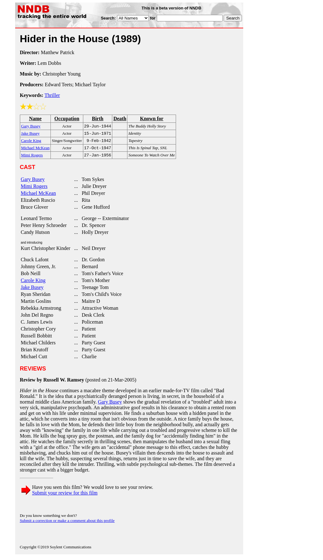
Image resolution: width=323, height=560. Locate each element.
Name (35, 118)
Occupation (66, 118)
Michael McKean (38, 196)
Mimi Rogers (34, 189)
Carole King (33, 283)
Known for (151, 118)
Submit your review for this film (65, 496)
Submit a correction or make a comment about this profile (67, 523)
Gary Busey (33, 182)
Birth (97, 118)
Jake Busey (32, 290)
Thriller (52, 95)
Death (119, 118)
